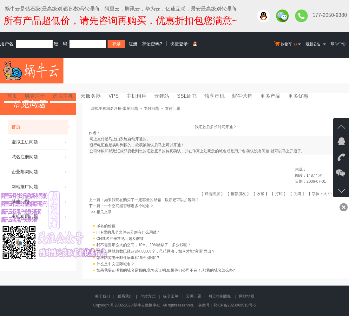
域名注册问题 (39, 156)
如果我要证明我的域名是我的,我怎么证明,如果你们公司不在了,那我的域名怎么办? (165, 270)
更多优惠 (298, 96)
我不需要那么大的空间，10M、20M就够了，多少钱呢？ (143, 245)
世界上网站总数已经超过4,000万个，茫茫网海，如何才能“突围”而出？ (155, 251)
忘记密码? (152, 43)
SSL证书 (187, 96)
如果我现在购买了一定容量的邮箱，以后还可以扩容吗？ (151, 200)
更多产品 (270, 96)
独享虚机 (214, 96)
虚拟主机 (63, 96)
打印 (279, 194)
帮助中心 (338, 44)
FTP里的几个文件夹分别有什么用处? (127, 232)
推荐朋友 (238, 194)
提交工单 (170, 296)
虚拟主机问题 (39, 141)
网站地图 (246, 296)
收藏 (260, 194)
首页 (12, 96)
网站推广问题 (39, 186)
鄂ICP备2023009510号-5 (235, 305)
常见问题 (193, 296)
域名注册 (35, 96)
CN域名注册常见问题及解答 (120, 238)
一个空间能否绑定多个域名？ (129, 206)
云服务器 (91, 96)
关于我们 (102, 296)
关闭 (297, 194)
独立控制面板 (220, 296)
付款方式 (147, 296)
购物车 (288, 44)
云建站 (161, 96)
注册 (132, 43)
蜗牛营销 (242, 96)
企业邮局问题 (39, 171)
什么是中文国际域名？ (115, 264)
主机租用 (136, 96)
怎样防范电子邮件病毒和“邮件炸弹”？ (128, 257)
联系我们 (125, 296)
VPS (114, 96)
